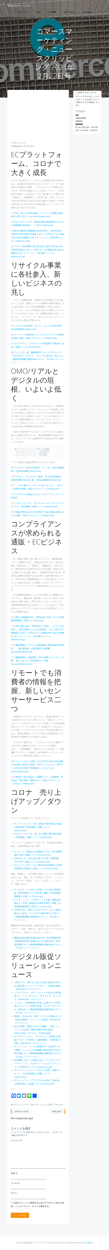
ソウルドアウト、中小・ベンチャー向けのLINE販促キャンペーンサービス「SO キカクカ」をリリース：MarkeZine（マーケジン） (38, 996)
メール (15, 1183)
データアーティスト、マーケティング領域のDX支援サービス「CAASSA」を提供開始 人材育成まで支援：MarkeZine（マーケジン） (38, 1040)
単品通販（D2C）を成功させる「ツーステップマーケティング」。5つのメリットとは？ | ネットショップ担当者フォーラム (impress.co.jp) (38, 1064)
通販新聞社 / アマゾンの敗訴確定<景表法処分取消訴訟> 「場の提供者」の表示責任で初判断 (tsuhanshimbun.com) (38, 648)
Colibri (89, 1242)
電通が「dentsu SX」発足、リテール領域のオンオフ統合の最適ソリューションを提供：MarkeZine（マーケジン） (38, 1020)
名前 (14, 1173)
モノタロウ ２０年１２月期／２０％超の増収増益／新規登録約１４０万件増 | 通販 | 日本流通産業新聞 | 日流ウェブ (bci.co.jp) (37, 893)
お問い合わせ (69, 12)
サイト (14, 1193)
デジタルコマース (18, 143)
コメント (16, 1140)
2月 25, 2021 (28, 146)
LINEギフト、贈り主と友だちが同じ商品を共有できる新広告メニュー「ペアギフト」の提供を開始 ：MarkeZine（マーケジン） (37, 986)
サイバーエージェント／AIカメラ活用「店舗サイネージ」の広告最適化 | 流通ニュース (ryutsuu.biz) (37, 1074)
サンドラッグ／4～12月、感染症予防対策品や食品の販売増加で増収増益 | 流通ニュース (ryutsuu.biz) (37, 827)
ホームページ (23, 12)
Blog (39, 12)
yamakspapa (16, 146)
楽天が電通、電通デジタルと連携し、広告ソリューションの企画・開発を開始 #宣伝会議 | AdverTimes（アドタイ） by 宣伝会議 (37, 1030)
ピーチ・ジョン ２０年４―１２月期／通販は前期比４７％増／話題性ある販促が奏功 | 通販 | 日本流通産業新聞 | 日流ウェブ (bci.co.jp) (37, 903)
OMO (33, 1105)
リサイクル (58, 1105)
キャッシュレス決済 (44, 1105)
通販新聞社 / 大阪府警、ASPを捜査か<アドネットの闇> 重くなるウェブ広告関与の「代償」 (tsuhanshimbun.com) (37, 661)
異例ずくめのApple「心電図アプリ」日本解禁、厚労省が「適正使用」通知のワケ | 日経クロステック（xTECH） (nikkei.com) (37, 780)
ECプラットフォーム (21, 1105)
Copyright (87, 12)
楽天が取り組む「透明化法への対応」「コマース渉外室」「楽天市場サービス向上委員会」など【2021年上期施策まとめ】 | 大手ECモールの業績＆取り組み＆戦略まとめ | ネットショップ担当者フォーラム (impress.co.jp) (37, 633)
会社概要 (52, 12)
